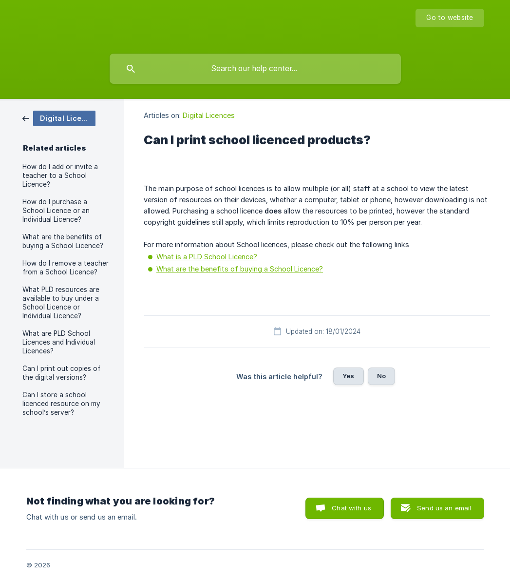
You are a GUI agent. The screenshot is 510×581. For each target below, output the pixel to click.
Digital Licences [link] (209, 115)
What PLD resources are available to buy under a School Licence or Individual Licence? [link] (60, 303)
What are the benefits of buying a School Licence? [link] (62, 241)
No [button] (381, 376)
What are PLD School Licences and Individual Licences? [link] (58, 342)
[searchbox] (255, 69)
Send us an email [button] (444, 508)
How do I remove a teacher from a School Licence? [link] (65, 267)
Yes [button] (348, 376)
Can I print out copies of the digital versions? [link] (61, 373)
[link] (58, 117)
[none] (450, 18)
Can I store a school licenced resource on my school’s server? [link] (61, 403)
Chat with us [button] (351, 508)
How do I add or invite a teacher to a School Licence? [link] (60, 175)
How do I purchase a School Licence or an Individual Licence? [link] (56, 210)
